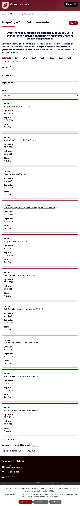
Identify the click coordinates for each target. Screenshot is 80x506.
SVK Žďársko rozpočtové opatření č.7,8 (24, 309)
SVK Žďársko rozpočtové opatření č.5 (21, 376)
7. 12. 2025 (8, 214)
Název (6, 67)
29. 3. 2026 (9, 113)
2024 (70, 57)
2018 (17, 57)
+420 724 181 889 (12, 472)
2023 (61, 57)
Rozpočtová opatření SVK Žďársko (22, 140)
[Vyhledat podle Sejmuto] (40, 87)
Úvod (4, 14)
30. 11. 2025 (9, 282)
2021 (43, 57)
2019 (25, 57)
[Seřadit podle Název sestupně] (11, 67)
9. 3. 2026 (8, 181)
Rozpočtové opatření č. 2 (17, 106)
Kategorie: (6, 57)
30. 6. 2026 (9, 154)
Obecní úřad (15, 14)
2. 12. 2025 (8, 248)
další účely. (51, 491)
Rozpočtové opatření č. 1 (17, 174)
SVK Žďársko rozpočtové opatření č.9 (23, 275)
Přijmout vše (25, 502)
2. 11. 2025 (8, 316)
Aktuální (7, 127)
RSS (73, 23)
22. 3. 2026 (9, 147)
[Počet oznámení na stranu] (35, 445)
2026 (16, 61)
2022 (52, 57)
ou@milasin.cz (11, 477)
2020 (34, 57)
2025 (7, 61)
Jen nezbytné (41, 502)
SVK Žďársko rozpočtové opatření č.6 (23, 342)
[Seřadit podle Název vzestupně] (11, 66)
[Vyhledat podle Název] (40, 71)
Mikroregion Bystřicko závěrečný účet (23, 410)
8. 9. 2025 (8, 349)
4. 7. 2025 (8, 383)
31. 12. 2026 (8, 120)
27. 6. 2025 (9, 417)
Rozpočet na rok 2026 (16, 241)
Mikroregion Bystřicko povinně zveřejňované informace (31, 207)
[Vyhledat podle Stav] (40, 95)
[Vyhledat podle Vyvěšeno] (40, 79)
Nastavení (55, 502)
